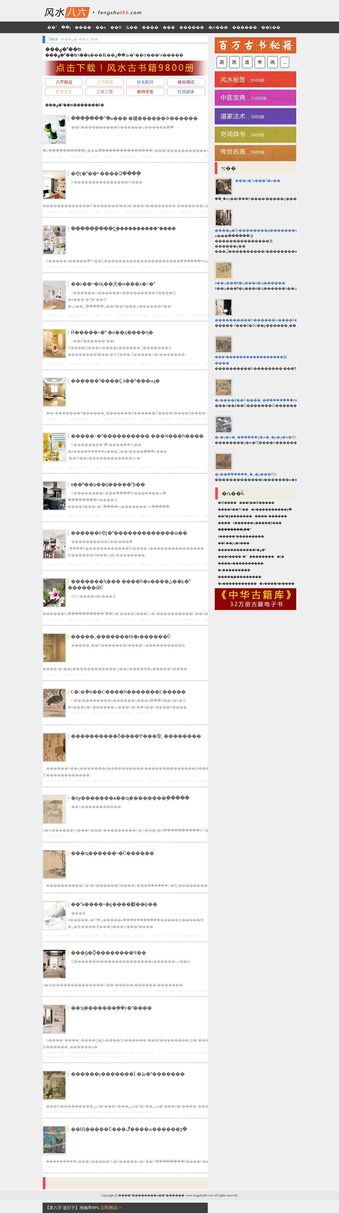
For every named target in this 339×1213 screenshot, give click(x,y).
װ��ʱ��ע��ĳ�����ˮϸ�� (108, 484)
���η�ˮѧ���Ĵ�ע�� (257, 181)
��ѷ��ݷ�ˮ (146, 1052)
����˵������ (271, 516)
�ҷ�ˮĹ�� (102, 1112)
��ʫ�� (270, 27)
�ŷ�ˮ (162, 1052)
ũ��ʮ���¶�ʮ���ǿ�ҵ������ (250, 283)
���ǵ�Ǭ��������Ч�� (108, 952)
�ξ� (280, 556)
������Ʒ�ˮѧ (189, 156)
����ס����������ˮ (189, 1052)
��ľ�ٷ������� (235, 516)
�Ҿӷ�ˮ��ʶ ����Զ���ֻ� (106, 173)
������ (191, 27)
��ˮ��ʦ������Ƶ (193, 990)
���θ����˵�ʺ (232, 556)
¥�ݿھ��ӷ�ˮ (54, 156)
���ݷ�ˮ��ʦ (77, 156)
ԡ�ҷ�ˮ (153, 935)
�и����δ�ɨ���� (276, 583)
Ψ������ (79, 780)
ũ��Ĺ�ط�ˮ (121, 1112)
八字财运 (64, 82)
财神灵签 (145, 91)
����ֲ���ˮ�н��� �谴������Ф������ (134, 118)
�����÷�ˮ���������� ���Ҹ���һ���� (137, 436)
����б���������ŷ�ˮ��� (110, 1052)
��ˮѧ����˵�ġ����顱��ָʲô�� (114, 904)
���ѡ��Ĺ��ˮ (74, 990)
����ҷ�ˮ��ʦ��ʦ (137, 990)
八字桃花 (104, 82)
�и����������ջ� (271, 509)
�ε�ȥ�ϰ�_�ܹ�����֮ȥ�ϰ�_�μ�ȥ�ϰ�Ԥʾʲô (256, 437)
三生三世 (104, 91)
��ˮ (52, 27)
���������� (119, 713)
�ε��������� (234, 570)
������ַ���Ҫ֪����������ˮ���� (123, 228)
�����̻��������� (239, 577)
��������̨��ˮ (116, 935)
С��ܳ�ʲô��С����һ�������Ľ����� (128, 691)
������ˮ (80, 713)
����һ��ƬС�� (233, 509)
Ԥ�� (165, 935)
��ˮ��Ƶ (52, 990)
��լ (66, 27)
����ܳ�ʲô (143, 713)
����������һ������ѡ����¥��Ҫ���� (267, 320)
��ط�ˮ (52, 1112)
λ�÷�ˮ (108, 315)
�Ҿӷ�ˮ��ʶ (112, 211)
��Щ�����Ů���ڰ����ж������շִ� (129, 1129)
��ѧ (100, 27)
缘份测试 (186, 82)
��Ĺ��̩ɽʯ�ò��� (234, 543)
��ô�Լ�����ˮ (58, 935)
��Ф (116, 27)
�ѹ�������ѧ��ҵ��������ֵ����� (130, 798)
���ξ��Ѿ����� (256, 503)
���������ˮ (87, 935)
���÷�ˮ (84, 1112)
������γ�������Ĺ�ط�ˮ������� (128, 1074)
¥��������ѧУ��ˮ (189, 935)
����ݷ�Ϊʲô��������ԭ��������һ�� (261, 230)
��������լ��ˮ (234, 529)
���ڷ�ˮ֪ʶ (167, 156)
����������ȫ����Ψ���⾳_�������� (136, 736)
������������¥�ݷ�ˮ (242, 550)
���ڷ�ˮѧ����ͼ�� (120, 156)
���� (83, 27)
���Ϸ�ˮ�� (165, 990)
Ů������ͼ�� (58, 1167)
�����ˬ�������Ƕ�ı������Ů (121, 636)
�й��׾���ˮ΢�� (95, 156)
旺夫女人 (64, 91)
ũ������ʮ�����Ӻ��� (257, 523)
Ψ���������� (208, 780)
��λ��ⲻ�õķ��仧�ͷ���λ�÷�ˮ (113, 284)
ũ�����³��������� (241, 536)
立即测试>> (111, 1207)
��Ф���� (55, 836)
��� (169, 27)
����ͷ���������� (241, 563)
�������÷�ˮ (83, 1056)
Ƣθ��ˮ (97, 713)
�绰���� (227, 503)
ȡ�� (132, 27)
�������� (56, 780)
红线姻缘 (186, 91)
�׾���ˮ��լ (142, 1112)
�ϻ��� (218, 27)
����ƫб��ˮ (55, 1052)
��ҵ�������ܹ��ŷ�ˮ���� (111, 1008)
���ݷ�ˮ (67, 1112)
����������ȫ (130, 780)
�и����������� (237, 583)
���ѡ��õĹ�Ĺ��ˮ (104, 990)
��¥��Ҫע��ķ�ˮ (111, 1056)
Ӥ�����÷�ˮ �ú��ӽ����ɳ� (112, 332)
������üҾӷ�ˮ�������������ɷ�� (129, 533)
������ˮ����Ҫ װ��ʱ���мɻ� (115, 381)
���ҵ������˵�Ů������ (112, 853)
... (285, 62)
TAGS (53, 39)
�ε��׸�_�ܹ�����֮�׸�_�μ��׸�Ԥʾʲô (245, 474)
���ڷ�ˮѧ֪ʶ (148, 156)
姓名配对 (145, 82)
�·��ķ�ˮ (76, 1052)
